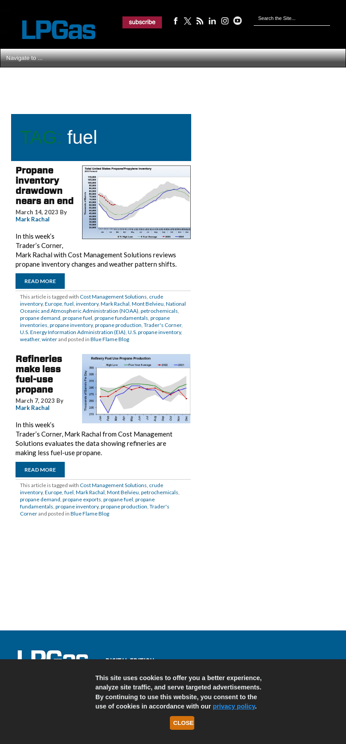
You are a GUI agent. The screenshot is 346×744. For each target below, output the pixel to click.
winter (49, 339)
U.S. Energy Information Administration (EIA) (73, 332)
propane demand (40, 318)
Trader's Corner (162, 325)
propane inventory (71, 325)
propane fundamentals (121, 318)
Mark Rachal (33, 219)
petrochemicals (159, 310)
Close (183, 723)
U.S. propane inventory (154, 332)
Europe (53, 303)
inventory (87, 303)
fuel (69, 303)
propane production (118, 325)
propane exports (82, 499)
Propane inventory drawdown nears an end (45, 185)
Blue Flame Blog (109, 339)
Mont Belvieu (148, 303)
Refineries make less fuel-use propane (39, 374)
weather (29, 339)
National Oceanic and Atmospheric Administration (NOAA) (103, 307)
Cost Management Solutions (113, 296)
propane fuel (77, 318)
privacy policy (234, 706)
